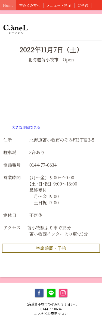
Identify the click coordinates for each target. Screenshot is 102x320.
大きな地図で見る (26, 127)
